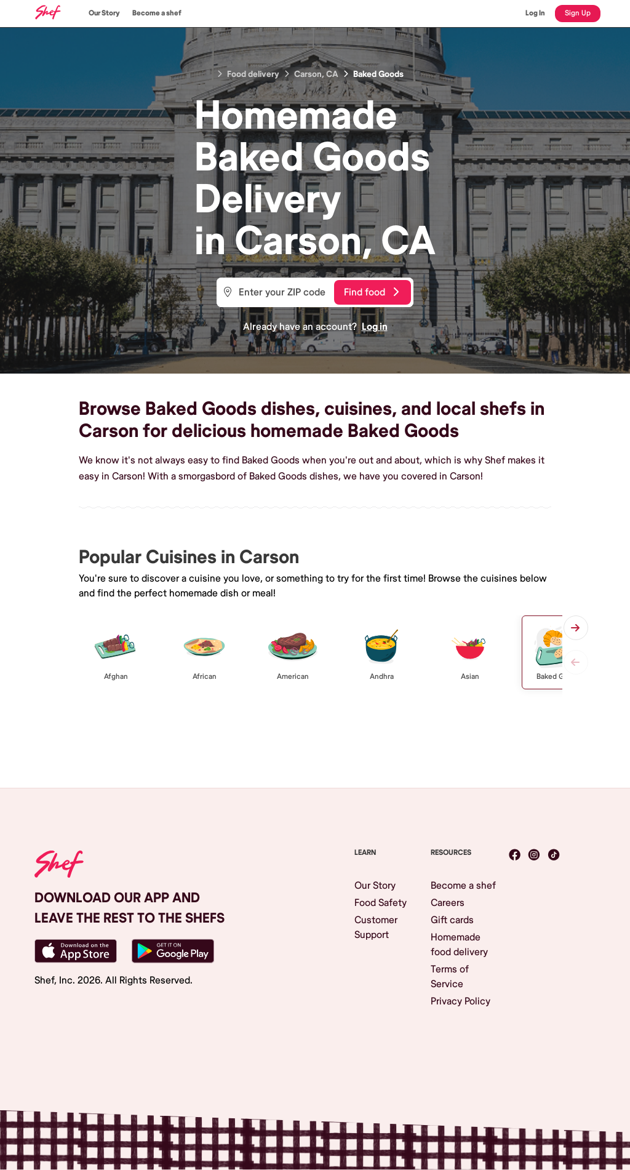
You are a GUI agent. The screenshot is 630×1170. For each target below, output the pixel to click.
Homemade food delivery (459, 944)
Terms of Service (450, 976)
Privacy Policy (460, 1001)
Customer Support (375, 927)
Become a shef (156, 13)
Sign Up (578, 13)
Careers (448, 903)
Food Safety (380, 903)
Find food (371, 292)
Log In (535, 13)
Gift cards (452, 920)
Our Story (104, 13)
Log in (375, 327)
